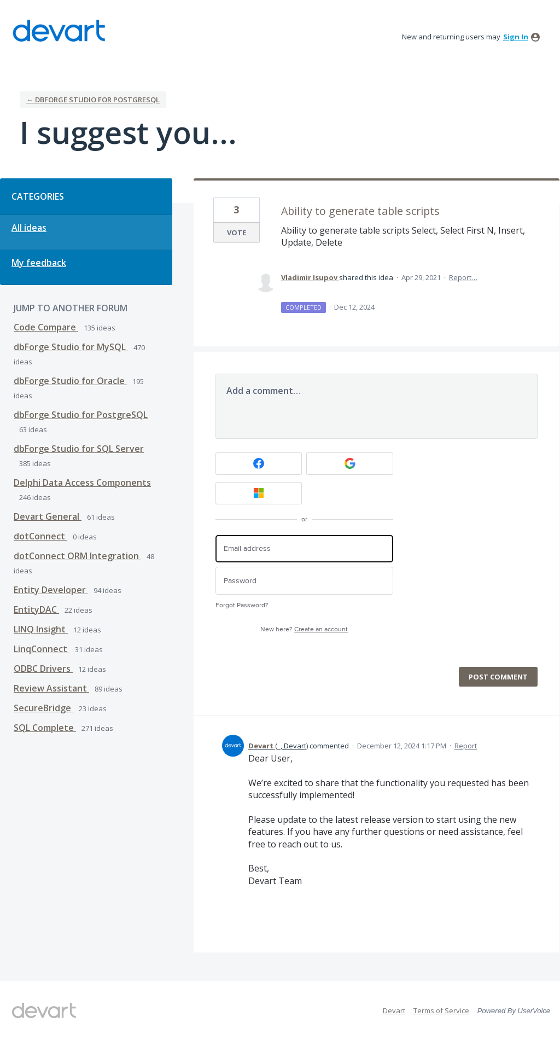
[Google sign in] (349, 463)
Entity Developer (51, 590)
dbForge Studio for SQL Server (79, 449)
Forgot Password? (242, 605)
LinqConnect (41, 649)
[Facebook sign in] (258, 463)
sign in (515, 37)
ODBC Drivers (43, 669)
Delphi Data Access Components (82, 483)
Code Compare (46, 327)
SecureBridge (43, 708)
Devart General (47, 516)
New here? (304, 629)
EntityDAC (36, 609)
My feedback (38, 263)
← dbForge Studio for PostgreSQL (93, 99)
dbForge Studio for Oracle (70, 381)
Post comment (498, 677)
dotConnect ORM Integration (77, 556)
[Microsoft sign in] (258, 493)
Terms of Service (441, 1010)
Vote (236, 232)
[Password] (304, 581)
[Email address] (304, 549)
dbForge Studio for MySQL (71, 347)
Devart (394, 1010)
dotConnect (40, 536)
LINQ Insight (41, 629)
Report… (463, 277)
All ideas (28, 228)
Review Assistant (51, 688)
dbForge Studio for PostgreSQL (81, 415)
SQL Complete (45, 728)
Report (465, 746)
